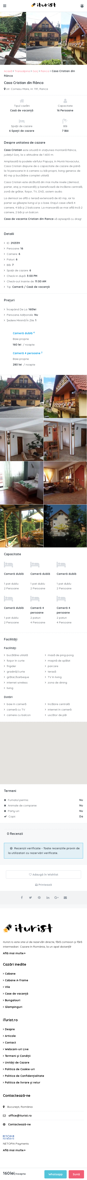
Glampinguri (13, 1007)
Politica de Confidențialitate (24, 1076)
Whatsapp (56, 1174)
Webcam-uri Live (17, 1049)
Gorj (35, 71)
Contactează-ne (19, 1124)
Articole (10, 1036)
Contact (10, 1042)
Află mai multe (14, 953)
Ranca (45, 71)
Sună (76, 1174)
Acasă (8, 71)
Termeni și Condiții (18, 1056)
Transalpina (22, 71)
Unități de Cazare (17, 1062)
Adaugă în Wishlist (43, 874)
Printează (43, 885)
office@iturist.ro (20, 1115)
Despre (10, 1029)
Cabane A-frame (16, 980)
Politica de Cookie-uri (20, 1069)
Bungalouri (12, 1000)
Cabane (10, 973)
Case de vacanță (16, 993)
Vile (7, 987)
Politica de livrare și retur (22, 1082)
